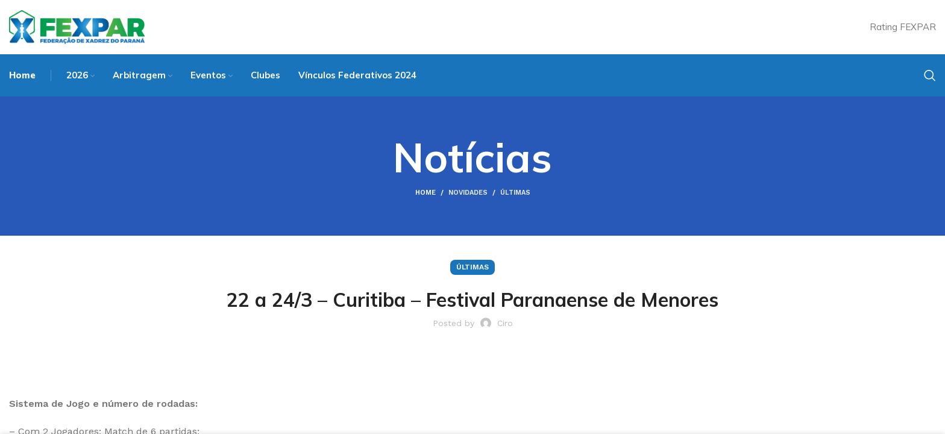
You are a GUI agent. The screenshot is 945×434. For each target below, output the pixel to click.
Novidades (468, 193)
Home (425, 193)
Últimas (515, 193)
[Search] (930, 75)
